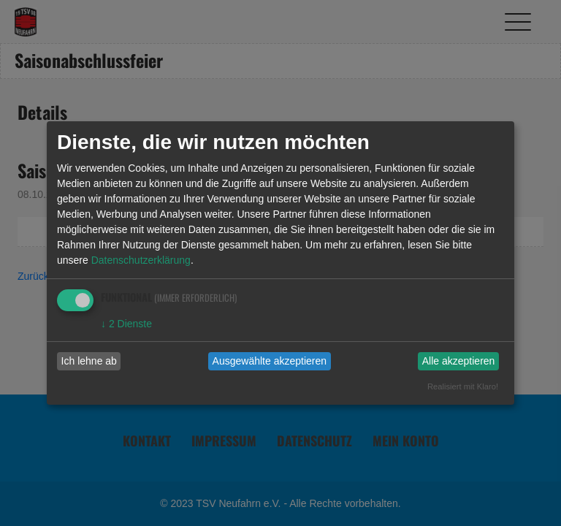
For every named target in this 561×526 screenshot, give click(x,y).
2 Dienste (126, 323)
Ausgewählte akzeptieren (270, 361)
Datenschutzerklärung (141, 260)
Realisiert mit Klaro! (462, 386)
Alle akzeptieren (458, 361)
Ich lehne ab (89, 361)
